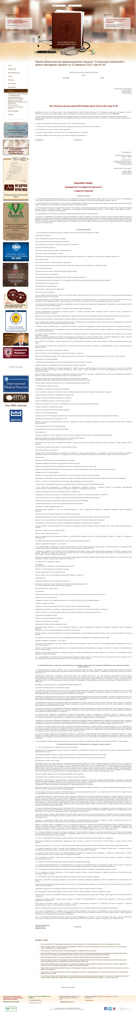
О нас (9, 65)
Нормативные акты (14, 95)
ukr (117, 5)
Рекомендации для (13, 72)
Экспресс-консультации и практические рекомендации (15, 98)
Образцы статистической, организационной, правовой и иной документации (17, 102)
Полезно (10, 91)
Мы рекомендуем (13, 111)
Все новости (111, 32)
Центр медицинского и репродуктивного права (67, 1008)
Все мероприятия (12, 31)
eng (124, 5)
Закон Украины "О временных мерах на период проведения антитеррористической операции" (68, 950)
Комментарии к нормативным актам (17, 93)
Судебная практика (13, 105)
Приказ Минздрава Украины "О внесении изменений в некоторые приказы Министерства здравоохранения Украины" (75, 957)
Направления (12, 69)
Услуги (10, 76)
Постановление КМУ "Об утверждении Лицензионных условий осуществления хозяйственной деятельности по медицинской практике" (81, 944)
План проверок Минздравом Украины (15, 107)
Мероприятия (12, 87)
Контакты (11, 114)
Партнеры (11, 80)
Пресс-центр (12, 83)
